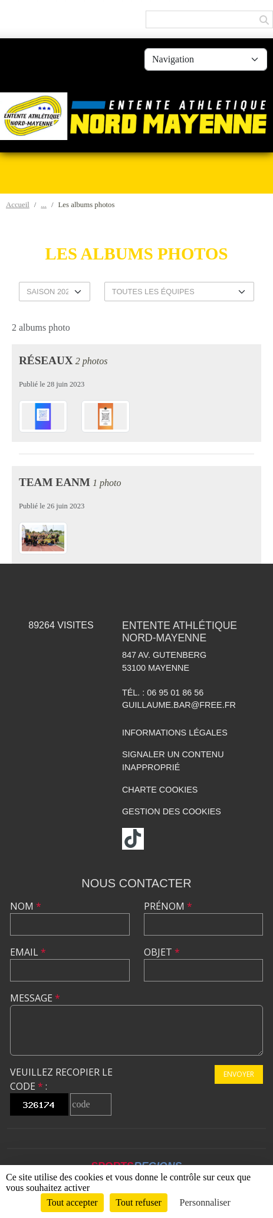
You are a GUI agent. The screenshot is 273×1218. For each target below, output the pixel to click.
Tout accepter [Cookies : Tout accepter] (72, 1202)
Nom (25, 906)
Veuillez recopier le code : (61, 1079)
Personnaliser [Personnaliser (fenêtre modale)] (205, 1202)
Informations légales (175, 732)
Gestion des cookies (171, 811)
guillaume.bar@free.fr (179, 705)
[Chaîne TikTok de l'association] (133, 839)
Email (28, 952)
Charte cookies (160, 789)
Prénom (168, 906)
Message (35, 997)
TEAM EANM (54, 482)
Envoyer (238, 1074)
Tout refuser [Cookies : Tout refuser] (139, 1202)
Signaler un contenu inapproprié (173, 761)
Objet (162, 952)
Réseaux (46, 360)
